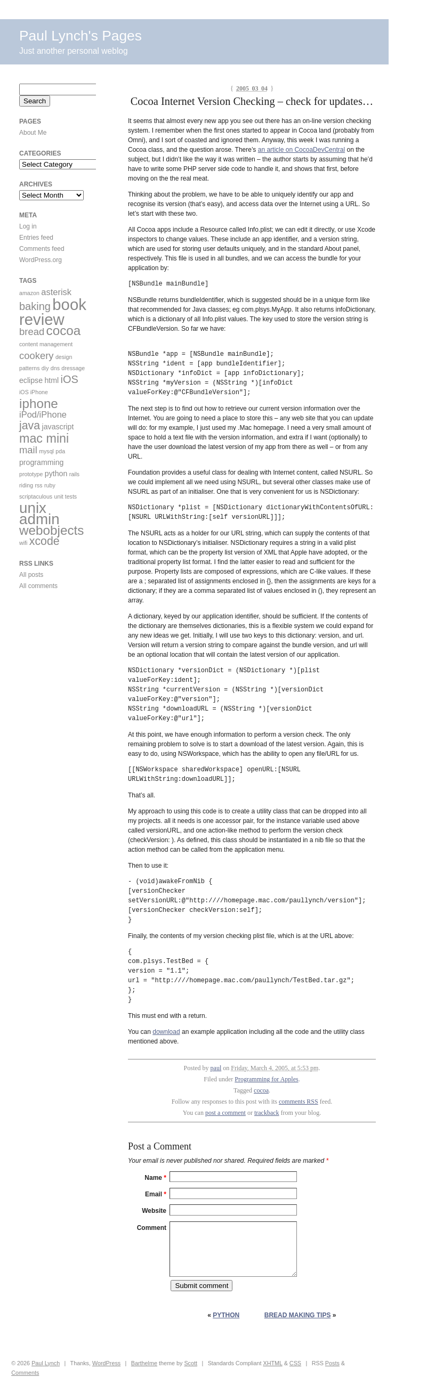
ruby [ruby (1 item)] (49, 485)
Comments (25, 1372)
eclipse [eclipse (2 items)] (31, 380)
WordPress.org (40, 260)
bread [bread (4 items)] (31, 331)
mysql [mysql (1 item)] (46, 451)
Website (154, 1210)
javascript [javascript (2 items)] (58, 426)
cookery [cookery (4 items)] (36, 355)
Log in (28, 226)
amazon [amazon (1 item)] (29, 293)
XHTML (272, 1363)
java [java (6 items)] (29, 425)
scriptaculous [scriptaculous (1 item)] (35, 496)
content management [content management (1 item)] (45, 344)
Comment (151, 1228)
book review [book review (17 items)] (52, 312)
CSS (295, 1363)
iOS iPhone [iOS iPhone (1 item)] (33, 392)
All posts (31, 574)
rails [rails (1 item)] (74, 474)
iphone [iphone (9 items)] (38, 403)
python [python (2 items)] (56, 473)
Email (155, 1194)
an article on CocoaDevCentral (301, 149)
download (166, 1032)
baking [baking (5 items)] (35, 306)
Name (155, 1177)
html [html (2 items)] (51, 380)
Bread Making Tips (297, 1315)
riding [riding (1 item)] (26, 485)
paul (216, 1068)
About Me (32, 132)
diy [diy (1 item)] (45, 368)
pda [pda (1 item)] (60, 451)
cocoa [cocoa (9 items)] (63, 330)
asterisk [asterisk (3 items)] (56, 292)
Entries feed (36, 237)
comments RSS (298, 1101)
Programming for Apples (266, 1079)
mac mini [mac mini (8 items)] (44, 438)
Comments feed (42, 248)
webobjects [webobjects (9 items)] (51, 530)
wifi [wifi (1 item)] (23, 543)
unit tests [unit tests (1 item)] (65, 496)
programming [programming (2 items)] (41, 462)
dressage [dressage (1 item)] (73, 368)
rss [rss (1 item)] (38, 485)
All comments (38, 586)
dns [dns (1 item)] (55, 368)
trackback (266, 1112)
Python (226, 1315)
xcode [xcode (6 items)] (44, 541)
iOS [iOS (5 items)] (69, 379)
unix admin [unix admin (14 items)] (39, 513)
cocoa (261, 1090)
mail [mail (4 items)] (28, 449)
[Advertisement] (51, 665)
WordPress (106, 1363)
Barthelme (144, 1363)
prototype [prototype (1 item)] (31, 474)
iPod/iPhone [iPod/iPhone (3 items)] (43, 414)
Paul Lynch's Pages (80, 36)
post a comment (225, 1112)
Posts (332, 1363)
